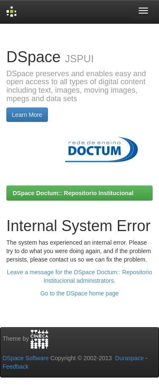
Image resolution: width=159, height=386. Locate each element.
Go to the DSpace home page (79, 293)
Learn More (27, 114)
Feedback (15, 366)
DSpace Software (26, 358)
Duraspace (129, 358)
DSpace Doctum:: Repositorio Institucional (73, 193)
